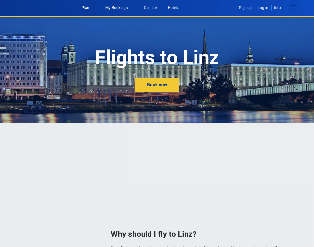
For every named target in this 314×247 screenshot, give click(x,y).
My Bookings (119, 7)
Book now (157, 84)
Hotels (173, 7)
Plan (87, 7)
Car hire (150, 7)
